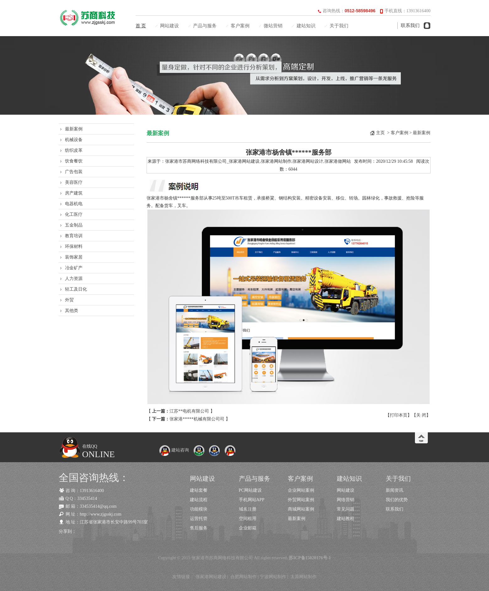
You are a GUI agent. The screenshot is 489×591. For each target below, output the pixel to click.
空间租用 (247, 518)
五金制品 (74, 225)
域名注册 (247, 509)
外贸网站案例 (301, 499)
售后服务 (198, 528)
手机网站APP (252, 499)
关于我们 (339, 25)
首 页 (141, 25)
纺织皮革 (74, 150)
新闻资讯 (394, 490)
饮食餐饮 (74, 161)
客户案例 (240, 25)
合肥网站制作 (243, 576)
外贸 (69, 300)
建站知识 (306, 25)
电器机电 (74, 203)
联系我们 (410, 25)
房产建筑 (74, 193)
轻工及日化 (76, 289)
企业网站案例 (301, 490)
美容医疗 (74, 182)
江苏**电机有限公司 (189, 411)
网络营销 (345, 499)
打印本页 (398, 415)
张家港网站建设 (211, 576)
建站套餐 (198, 490)
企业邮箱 (247, 528)
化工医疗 (74, 214)
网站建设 (169, 25)
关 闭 (421, 415)
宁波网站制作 (273, 576)
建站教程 (345, 518)
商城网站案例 (301, 509)
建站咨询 (174, 450)
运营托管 (198, 518)
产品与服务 (205, 25)
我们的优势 (397, 499)
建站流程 (198, 499)
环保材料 (74, 246)
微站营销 (273, 25)
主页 (380, 132)
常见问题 (345, 509)
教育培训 (74, 235)
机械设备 (74, 139)
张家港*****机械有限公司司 (196, 419)
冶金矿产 (74, 267)
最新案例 (74, 129)
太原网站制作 (303, 576)
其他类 (71, 310)
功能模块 (198, 509)
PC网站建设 (250, 490)
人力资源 (74, 278)
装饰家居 (74, 257)
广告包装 (74, 171)
